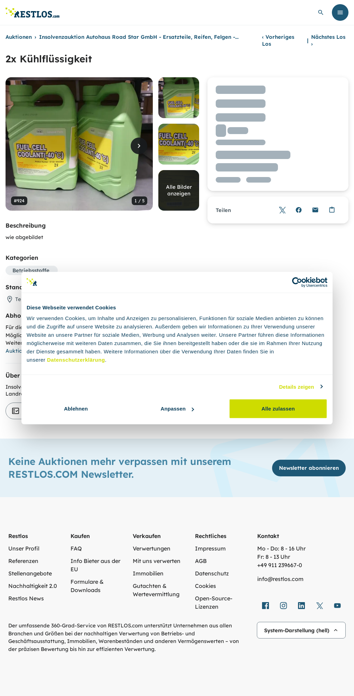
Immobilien (148, 573)
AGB (201, 560)
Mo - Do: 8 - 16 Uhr (281, 548)
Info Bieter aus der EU (95, 565)
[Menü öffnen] (340, 12)
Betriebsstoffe (30, 270)
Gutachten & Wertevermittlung (156, 590)
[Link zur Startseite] (32, 13)
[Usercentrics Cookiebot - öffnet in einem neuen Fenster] (297, 282)
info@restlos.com (280, 578)
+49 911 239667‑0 (279, 565)
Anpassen (177, 409)
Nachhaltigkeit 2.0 (32, 585)
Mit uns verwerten (156, 560)
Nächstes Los (328, 40)
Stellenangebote (30, 573)
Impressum (210, 548)
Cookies (205, 585)
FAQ (76, 548)
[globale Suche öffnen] (321, 12)
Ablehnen (76, 409)
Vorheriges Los (278, 40)
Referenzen (23, 560)
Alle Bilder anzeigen (179, 190)
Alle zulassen (278, 409)
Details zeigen (296, 386)
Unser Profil (23, 548)
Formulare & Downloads (87, 585)
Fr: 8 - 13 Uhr (273, 556)
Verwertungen (151, 548)
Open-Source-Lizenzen (213, 602)
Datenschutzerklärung (76, 360)
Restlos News (26, 598)
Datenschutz (212, 573)
